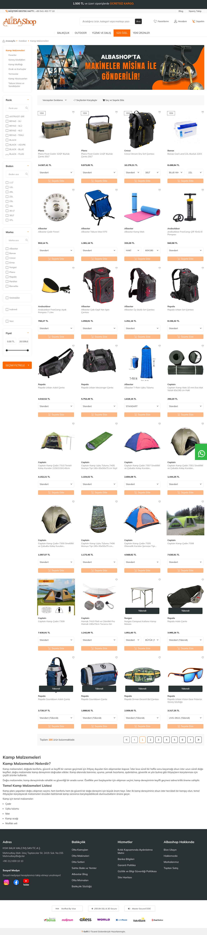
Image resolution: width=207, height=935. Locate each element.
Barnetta (12, 286)
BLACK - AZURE (16, 144)
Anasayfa (9, 40)
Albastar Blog (80, 874)
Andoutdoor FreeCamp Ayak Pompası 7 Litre (52, 311)
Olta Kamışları (80, 849)
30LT (10, 215)
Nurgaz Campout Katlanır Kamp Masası (140, 622)
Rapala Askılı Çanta (177, 621)
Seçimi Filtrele (17, 365)
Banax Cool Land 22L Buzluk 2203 (184, 153)
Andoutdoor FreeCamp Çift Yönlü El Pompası (185, 233)
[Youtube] (26, 882)
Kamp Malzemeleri (15, 50)
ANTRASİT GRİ (15, 116)
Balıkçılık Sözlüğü (82, 886)
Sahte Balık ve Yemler (84, 868)
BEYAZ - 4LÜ (14, 130)
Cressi (10, 258)
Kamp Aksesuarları (17, 78)
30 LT (10, 210)
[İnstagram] (6, 882)
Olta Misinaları (80, 880)
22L (9, 196)
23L (9, 201)
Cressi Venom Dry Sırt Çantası (139, 153)
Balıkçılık (63, 32)
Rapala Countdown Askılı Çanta (54, 699)
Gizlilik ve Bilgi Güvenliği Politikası (137, 871)
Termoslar (13, 74)
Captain (171, 384)
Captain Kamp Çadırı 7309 (51, 621)
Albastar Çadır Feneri (48, 231)
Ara (138, 21)
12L (9, 187)
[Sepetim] (198, 21)
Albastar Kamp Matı (134, 231)
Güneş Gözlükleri (16, 59)
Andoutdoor (173, 228)
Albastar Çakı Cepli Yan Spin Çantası (95, 311)
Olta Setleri (78, 862)
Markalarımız (171, 862)
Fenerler (12, 55)
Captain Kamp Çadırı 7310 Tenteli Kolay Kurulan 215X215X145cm (55, 467)
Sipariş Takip (195, 11)
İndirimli (11, 309)
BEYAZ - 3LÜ (14, 125)
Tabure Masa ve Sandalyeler (16, 84)
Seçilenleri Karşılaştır (85, 100)
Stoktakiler (13, 297)
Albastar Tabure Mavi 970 (94, 231)
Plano (10, 272)
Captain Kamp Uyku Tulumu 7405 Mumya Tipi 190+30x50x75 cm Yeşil (99, 467)
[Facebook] (16, 882)
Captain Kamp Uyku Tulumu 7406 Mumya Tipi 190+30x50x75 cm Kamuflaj (98, 545)
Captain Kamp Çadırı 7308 (180, 543)
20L (9, 191)
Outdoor (81, 32)
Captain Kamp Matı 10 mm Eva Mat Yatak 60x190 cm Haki (185, 389)
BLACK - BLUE (15, 149)
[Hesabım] (180, 21)
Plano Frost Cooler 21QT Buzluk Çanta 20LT (97, 155)
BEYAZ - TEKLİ (15, 135)
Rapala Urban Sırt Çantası (180, 309)
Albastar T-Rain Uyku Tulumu (139, 387)
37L (9, 220)
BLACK (11, 140)
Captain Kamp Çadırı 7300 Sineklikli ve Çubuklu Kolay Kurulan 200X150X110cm (56, 545)
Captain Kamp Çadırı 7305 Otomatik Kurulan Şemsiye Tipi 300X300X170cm (139, 545)
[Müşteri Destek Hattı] (30, 11)
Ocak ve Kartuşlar (17, 69)
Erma (10, 262)
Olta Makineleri (80, 855)
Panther (11, 281)
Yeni (9, 321)
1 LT (9, 182)
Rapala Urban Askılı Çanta (51, 387)
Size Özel (122, 32)
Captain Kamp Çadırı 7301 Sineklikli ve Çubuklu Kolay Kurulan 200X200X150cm (185, 467)
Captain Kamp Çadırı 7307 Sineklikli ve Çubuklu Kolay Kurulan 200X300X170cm (142, 467)
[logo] (19, 21)
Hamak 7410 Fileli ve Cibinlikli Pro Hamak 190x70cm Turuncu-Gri (98, 622)
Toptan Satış (171, 868)
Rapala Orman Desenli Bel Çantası (141, 699)
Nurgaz (11, 267)
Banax (11, 253)
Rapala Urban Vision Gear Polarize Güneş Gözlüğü (184, 700)
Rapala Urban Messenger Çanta (97, 387)
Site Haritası (125, 877)
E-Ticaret (92, 931)
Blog (181, 11)
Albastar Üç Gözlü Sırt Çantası (139, 309)
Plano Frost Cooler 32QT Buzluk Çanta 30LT (54, 155)
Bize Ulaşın (170, 849)
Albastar (12, 248)
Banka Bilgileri (126, 859)
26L (9, 206)
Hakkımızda (170, 855)
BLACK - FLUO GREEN (15, 155)
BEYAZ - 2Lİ (13, 121)
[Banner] (120, 67)
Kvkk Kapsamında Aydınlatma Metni (135, 851)
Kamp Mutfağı (15, 64)
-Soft (85, 931)
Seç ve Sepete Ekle (113, 100)
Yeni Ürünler (141, 32)
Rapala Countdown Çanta (94, 699)
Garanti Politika (127, 865)
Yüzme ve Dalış (101, 32)
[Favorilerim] (161, 21)
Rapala (11, 276)
